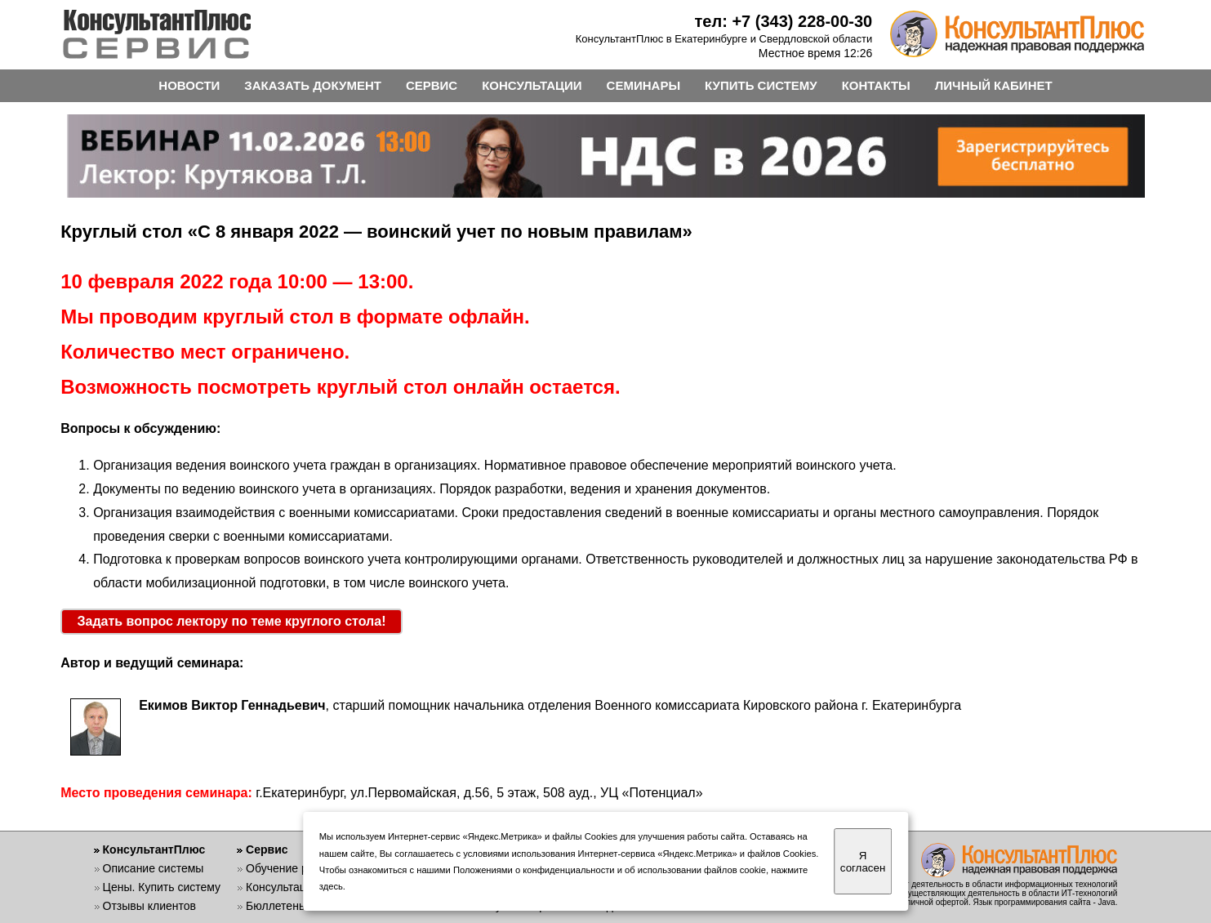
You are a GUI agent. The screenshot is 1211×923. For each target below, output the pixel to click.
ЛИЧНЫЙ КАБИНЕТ (994, 85)
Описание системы (153, 868)
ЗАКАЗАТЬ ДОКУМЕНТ (312, 85)
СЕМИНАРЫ (643, 85)
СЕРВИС (431, 85)
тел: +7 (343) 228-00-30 (784, 21)
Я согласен (862, 861)
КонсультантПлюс (154, 849)
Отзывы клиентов (149, 905)
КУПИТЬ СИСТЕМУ (761, 85)
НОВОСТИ (189, 85)
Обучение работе (292, 868)
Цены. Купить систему (162, 887)
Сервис (266, 849)
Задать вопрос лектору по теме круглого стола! (232, 621)
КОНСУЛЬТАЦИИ (531, 85)
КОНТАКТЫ (876, 85)
